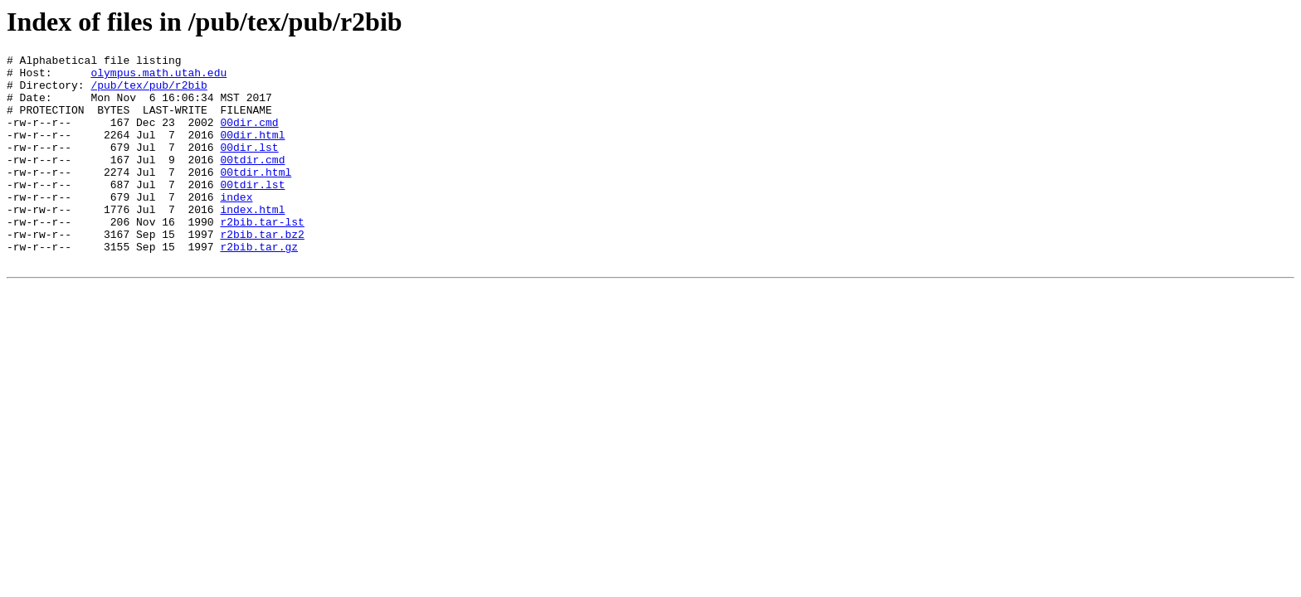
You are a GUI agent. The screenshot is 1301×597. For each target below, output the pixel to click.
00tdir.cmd (252, 181)
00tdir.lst (252, 211)
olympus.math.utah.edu (158, 77)
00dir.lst (249, 166)
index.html (252, 241)
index (236, 226)
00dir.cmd (249, 136)
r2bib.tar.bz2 (262, 271)
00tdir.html (255, 196)
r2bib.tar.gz (259, 286)
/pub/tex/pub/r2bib (148, 92)
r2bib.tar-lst (262, 256)
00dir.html (252, 151)
